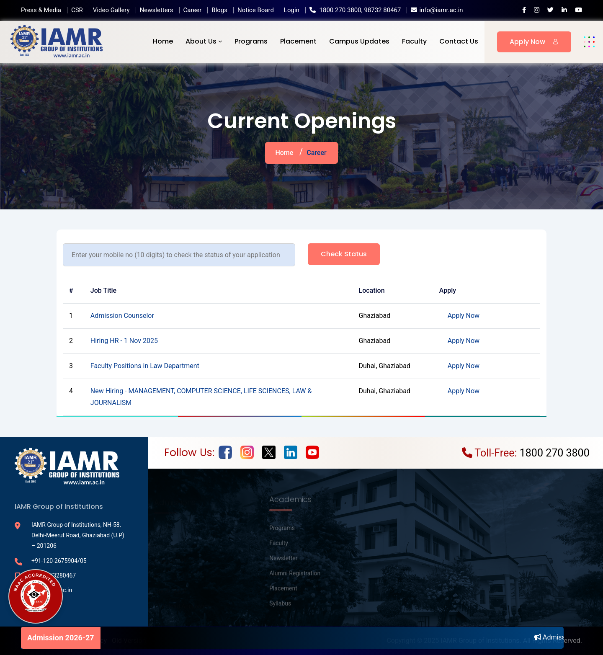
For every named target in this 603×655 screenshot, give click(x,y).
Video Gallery (111, 10)
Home (163, 41)
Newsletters (156, 10)
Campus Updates (359, 41)
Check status (344, 254)
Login (291, 10)
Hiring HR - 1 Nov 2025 (124, 341)
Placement (298, 41)
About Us (201, 41)
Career (192, 10)
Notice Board (255, 10)
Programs (251, 41)
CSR (77, 10)
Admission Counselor (122, 316)
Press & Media (41, 10)
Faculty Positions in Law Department (144, 366)
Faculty (414, 41)
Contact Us (458, 41)
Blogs (219, 10)
